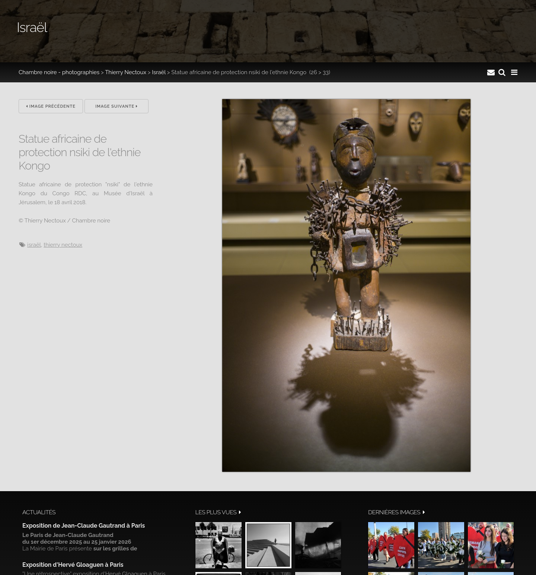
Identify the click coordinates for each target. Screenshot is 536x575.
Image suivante (116, 106)
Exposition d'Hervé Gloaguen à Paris (73, 564)
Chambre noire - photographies (59, 72)
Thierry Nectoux (125, 72)
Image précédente (51, 106)
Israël (159, 72)
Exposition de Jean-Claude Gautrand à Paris (83, 525)
